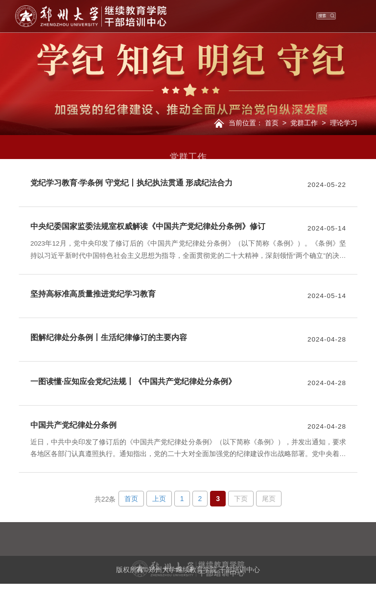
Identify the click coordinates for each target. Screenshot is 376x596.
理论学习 (343, 123)
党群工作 (304, 123)
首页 (272, 123)
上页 (159, 499)
